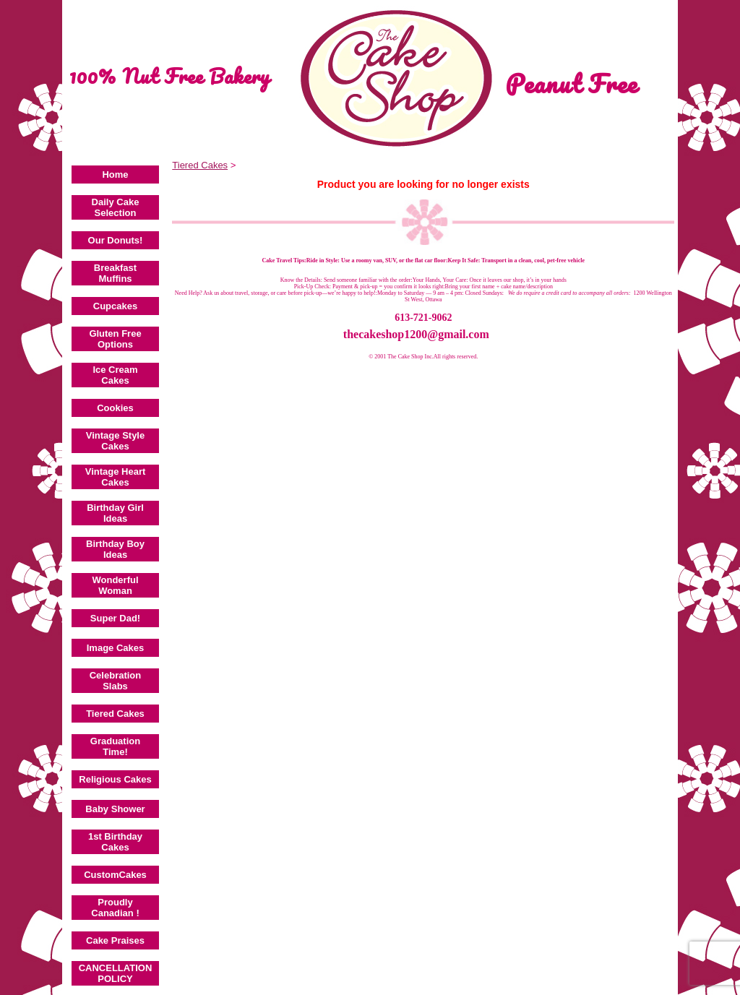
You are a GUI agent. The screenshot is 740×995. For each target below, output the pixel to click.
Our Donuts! (115, 240)
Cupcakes (115, 306)
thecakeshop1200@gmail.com (416, 334)
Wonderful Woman (115, 585)
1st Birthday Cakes (115, 842)
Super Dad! (115, 618)
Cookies (115, 407)
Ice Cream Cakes (114, 375)
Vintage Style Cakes (115, 441)
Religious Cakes (115, 779)
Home (115, 174)
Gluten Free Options (115, 339)
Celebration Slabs (116, 681)
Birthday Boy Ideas (115, 549)
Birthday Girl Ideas (115, 513)
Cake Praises (115, 940)
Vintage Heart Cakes (115, 477)
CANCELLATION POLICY (115, 973)
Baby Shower (115, 809)
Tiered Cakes (115, 713)
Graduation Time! (115, 746)
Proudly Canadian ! (115, 907)
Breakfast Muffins (115, 273)
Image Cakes (116, 647)
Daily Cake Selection (115, 207)
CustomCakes (115, 874)
